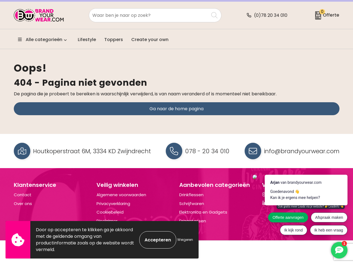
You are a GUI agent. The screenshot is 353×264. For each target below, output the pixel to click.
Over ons (23, 203)
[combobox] (149, 15)
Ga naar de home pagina (176, 109)
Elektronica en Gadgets (203, 212)
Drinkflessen (191, 195)
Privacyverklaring (113, 203)
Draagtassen (192, 221)
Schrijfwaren (191, 203)
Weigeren (185, 239)
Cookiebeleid (110, 212)
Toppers (113, 39)
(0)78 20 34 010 (270, 15)
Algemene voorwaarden (121, 195)
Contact (22, 195)
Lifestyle (87, 39)
